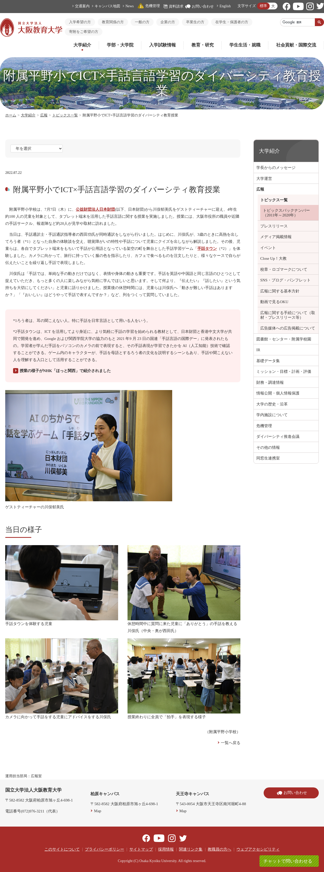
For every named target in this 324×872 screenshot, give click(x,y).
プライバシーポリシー (104, 849)
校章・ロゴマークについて (283, 269)
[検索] (297, 22)
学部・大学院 (120, 45)
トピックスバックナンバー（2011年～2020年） (286, 212)
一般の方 (142, 22)
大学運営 (264, 178)
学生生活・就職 (245, 45)
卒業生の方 (195, 22)
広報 (44, 115)
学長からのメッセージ (276, 168)
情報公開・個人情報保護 (277, 393)
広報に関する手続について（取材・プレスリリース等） (287, 315)
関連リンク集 (190, 849)
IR (258, 350)
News (129, 6)
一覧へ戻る (230, 743)
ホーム (10, 115)
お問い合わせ (199, 6)
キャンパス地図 (107, 6)
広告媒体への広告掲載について (287, 328)
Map (97, 811)
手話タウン (207, 248)
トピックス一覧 (65, 115)
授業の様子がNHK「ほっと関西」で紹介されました (65, 371)
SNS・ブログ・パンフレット (285, 280)
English (225, 6)
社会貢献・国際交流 (296, 45)
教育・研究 (203, 45)
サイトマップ (141, 849)
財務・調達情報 (270, 382)
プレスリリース (274, 226)
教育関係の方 (113, 22)
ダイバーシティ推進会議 (277, 436)
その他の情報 (268, 447)
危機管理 (148, 6)
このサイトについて (62, 849)
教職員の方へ (219, 849)
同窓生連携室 (268, 458)
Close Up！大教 (273, 258)
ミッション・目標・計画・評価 (283, 371)
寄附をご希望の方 (83, 32)
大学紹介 (82, 45)
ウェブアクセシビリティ (258, 849)
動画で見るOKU (274, 302)
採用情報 (166, 849)
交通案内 (82, 6)
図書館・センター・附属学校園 (283, 339)
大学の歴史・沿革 (272, 404)
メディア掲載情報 (276, 237)
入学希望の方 (80, 22)
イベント (268, 248)
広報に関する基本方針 (279, 291)
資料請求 (173, 6)
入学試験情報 (162, 45)
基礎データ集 (268, 361)
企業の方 (167, 22)
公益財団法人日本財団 (95, 209)
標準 (263, 6)
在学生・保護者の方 (231, 22)
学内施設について (272, 415)
